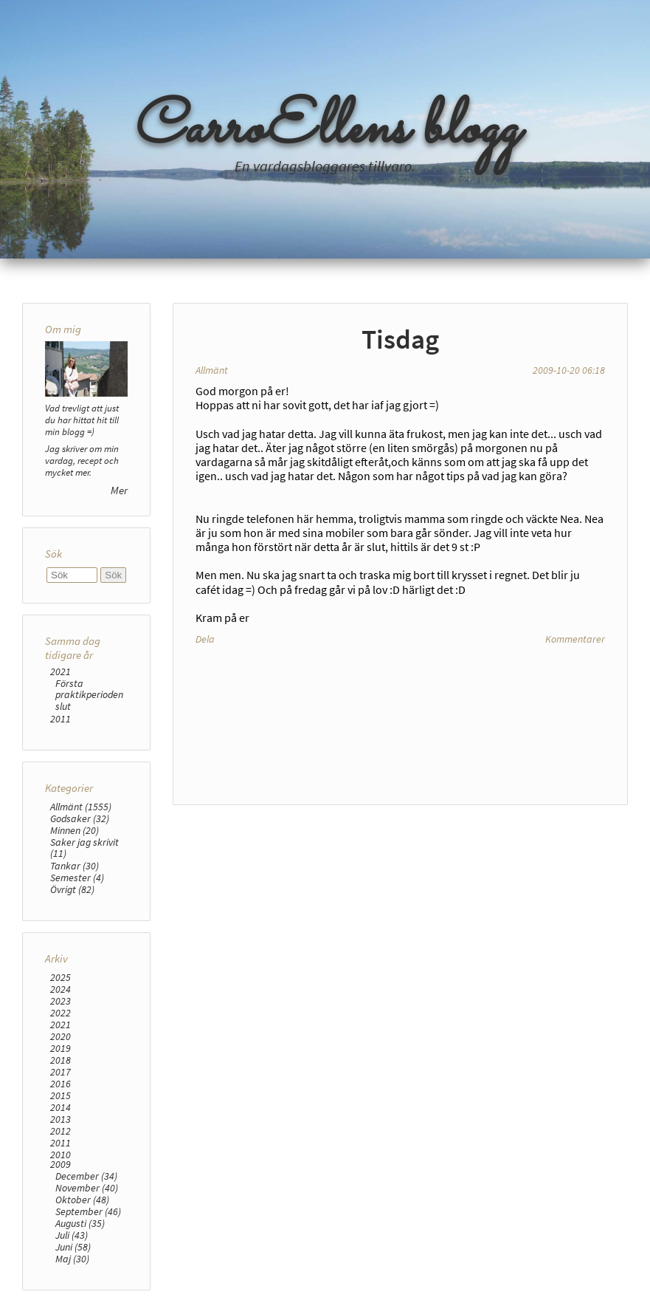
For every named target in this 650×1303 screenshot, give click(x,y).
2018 (60, 1060)
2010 (60, 1154)
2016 (60, 1083)
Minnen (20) (74, 830)
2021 (60, 671)
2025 (60, 977)
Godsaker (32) (79, 818)
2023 (60, 1001)
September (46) (88, 1211)
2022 (60, 1012)
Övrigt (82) (72, 889)
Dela (205, 639)
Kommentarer (575, 639)
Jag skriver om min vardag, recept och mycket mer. (82, 460)
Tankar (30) (74, 865)
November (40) (86, 1187)
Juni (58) (73, 1247)
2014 (60, 1107)
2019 (60, 1048)
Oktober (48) (82, 1199)
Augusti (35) (80, 1223)
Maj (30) (72, 1258)
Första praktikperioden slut (89, 695)
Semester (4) (77, 877)
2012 (60, 1131)
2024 (60, 989)
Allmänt (212, 370)
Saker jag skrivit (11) (84, 847)
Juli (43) (71, 1235)
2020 (60, 1036)
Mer (119, 490)
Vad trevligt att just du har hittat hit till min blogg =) (82, 419)
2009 (60, 1164)
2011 (60, 718)
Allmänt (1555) (80, 806)
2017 (60, 1071)
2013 (60, 1119)
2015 (60, 1095)
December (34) (86, 1176)
